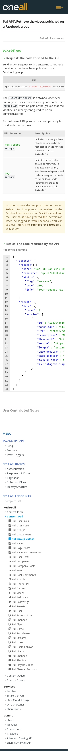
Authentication (15, 469)
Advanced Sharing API (19, 738)
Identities (12, 724)
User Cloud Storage (18, 700)
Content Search (16, 680)
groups (48, 106)
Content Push (15, 512)
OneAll (15, 6)
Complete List (13, 501)
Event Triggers (15, 454)
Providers (12, 733)
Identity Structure (17, 487)
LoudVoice (13, 691)
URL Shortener (15, 704)
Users (10, 720)
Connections (14, 729)
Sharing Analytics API (19, 742)
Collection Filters (16, 482)
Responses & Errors (18, 473)
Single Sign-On (15, 695)
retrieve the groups (45, 224)
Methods (12, 450)
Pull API (8, 21)
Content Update (16, 675)
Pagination (13, 478)
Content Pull (15, 516)
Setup (10, 446)
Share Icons (14, 709)
